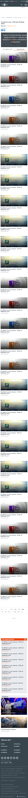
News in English (4, 780)
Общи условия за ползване (7, 784)
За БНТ (2, 768)
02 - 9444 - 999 (6, 763)
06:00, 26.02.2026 (5, 731)
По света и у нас (17, 17)
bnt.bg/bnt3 (17, 750)
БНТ (1, 1)
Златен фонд (19, 768)
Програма (12, 770)
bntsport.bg (17, 743)
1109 (19, 609)
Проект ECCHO (22, 793)
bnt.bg (2, 743)
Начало (3, 17)
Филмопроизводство (10, 768)
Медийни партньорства (6, 777)
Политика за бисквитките (7, 788)
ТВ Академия (22, 772)
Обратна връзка (5, 793)
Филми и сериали (5, 770)
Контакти (3, 772)
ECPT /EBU (15, 793)
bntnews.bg (4, 746)
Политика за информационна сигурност (10, 791)
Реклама (23, 7)
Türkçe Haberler (12, 780)
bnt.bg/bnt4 (17, 752)
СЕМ (11, 793)
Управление (18, 770)
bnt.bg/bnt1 (4, 750)
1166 (15, 611)
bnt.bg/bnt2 (4, 752)
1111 (2, 611)
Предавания (9, 17)
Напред (16, 772)
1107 (11, 609)
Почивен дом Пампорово (19, 777)
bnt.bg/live (16, 746)
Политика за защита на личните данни (10, 786)
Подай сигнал (10, 772)
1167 (18, 611)
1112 (6, 611)
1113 (9, 611)
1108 (15, 609)
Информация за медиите (6, 775)
